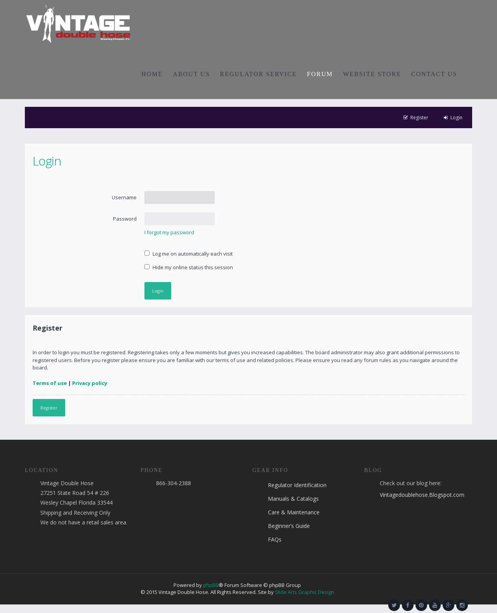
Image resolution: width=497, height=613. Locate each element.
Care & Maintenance (294, 512)
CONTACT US (434, 74)
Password (125, 218)
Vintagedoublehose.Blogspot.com (422, 494)
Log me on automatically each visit (188, 253)
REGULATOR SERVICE (258, 74)
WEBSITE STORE (372, 74)
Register (48, 408)
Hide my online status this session (188, 267)
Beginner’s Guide (289, 525)
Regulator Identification (297, 485)
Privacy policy (89, 383)
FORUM (320, 74)
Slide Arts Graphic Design (304, 592)
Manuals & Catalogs (293, 498)
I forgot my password (169, 232)
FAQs (275, 539)
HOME (152, 74)
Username (124, 197)
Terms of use (50, 383)
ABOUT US (191, 74)
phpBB (211, 585)
